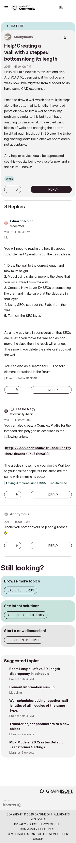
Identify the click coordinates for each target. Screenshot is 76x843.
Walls (9, 179)
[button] (8, 189)
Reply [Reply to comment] (53, 390)
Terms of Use (49, 824)
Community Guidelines (37, 829)
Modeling (15, 692)
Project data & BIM (21, 679)
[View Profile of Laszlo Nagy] (25, 409)
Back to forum (20, 590)
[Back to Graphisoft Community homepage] (24, 7)
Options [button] (69, 24)
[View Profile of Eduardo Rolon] (21, 221)
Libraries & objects (21, 734)
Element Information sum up (32, 687)
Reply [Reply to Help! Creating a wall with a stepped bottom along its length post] (53, 189)
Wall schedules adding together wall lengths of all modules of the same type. (38, 705)
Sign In (69, 8)
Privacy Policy (25, 824)
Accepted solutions (25, 615)
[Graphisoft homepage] (56, 792)
